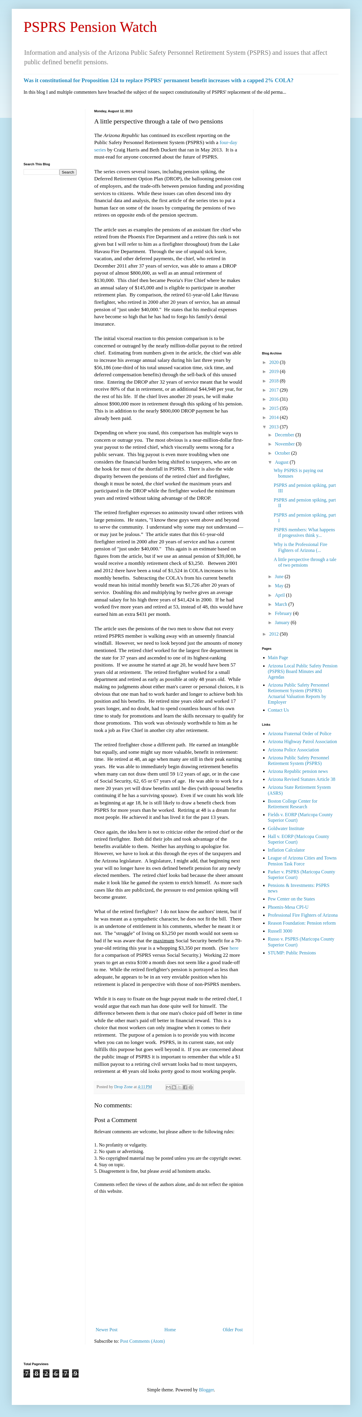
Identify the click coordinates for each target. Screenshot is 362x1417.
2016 (274, 399)
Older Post (233, 1329)
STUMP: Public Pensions (292, 952)
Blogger (206, 1389)
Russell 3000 (280, 930)
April (280, 595)
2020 (274, 362)
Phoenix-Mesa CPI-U (288, 907)
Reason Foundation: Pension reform (302, 923)
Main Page (278, 657)
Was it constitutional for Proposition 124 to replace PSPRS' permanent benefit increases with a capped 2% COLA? (158, 80)
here (234, 948)
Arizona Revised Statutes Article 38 (301, 779)
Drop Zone (124, 1086)
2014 (274, 417)
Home (170, 1329)
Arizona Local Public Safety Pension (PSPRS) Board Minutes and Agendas (302, 671)
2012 (274, 633)
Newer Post (106, 1329)
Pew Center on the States (291, 898)
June (280, 576)
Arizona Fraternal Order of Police (299, 733)
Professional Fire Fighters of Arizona (303, 915)
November (285, 443)
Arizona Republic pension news (298, 771)
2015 (274, 408)
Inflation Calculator (286, 849)
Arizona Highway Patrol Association (302, 741)
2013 (274, 426)
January (283, 622)
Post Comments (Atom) (142, 1341)
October (283, 453)
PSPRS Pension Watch (90, 27)
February (284, 613)
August (282, 462)
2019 (274, 371)
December (285, 434)
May (280, 585)
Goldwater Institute (286, 828)
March (281, 604)
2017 (274, 389)
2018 (274, 380)
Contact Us (278, 709)
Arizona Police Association (293, 749)
